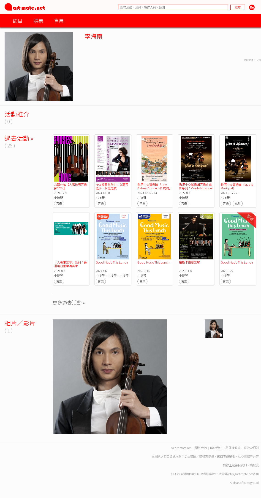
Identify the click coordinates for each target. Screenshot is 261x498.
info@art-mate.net (240, 474)
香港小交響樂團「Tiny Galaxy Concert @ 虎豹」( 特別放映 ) (153, 188)
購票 (38, 20)
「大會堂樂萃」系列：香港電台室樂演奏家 (70, 264)
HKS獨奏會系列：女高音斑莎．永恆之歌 (112, 186)
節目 (17, 20)
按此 (256, 465)
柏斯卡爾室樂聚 (189, 262)
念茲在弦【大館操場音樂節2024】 (70, 186)
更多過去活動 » (69, 302)
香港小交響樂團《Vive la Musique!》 (237, 186)
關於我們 (201, 448)
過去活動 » (19, 137)
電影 (238, 203)
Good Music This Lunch (112, 262)
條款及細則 (251, 448)
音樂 (59, 203)
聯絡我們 (216, 448)
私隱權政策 (233, 448)
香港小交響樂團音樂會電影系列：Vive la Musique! (195, 186)
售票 (59, 20)
